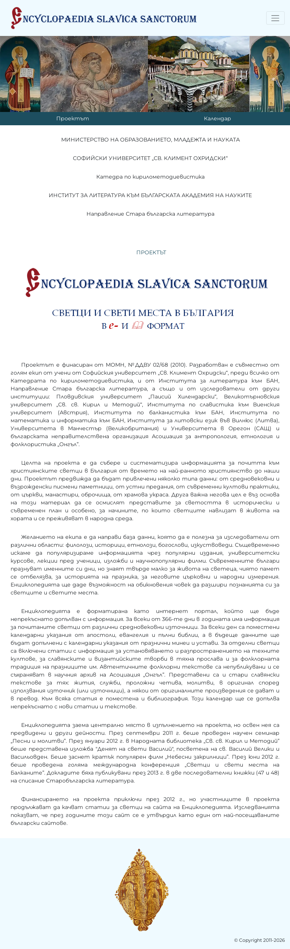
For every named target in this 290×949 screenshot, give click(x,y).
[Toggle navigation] (275, 18)
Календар (217, 118)
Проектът (72, 118)
